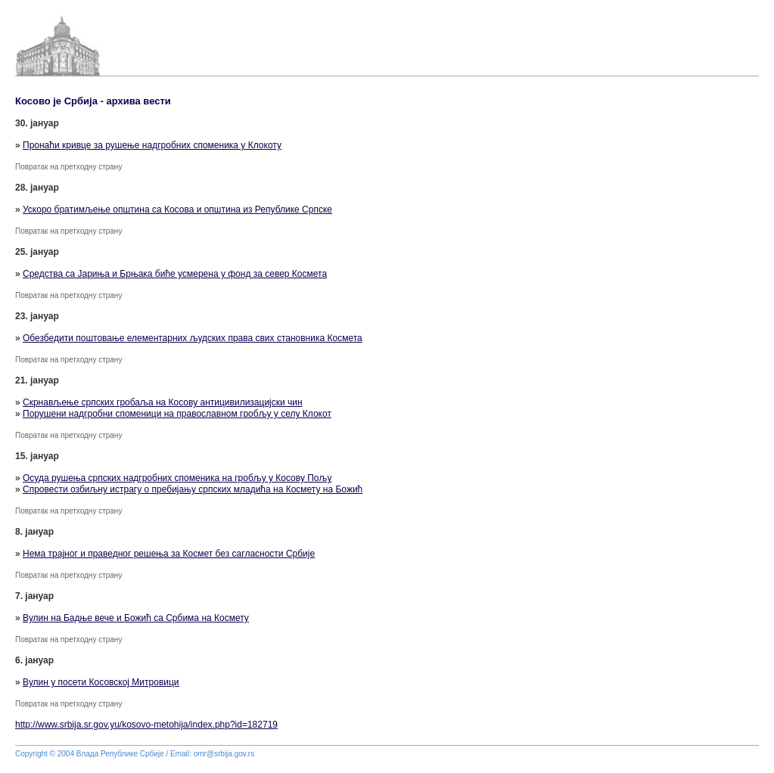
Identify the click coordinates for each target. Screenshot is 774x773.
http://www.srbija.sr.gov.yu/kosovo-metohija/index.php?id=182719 (146, 724)
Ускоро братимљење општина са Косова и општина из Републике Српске (177, 209)
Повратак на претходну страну (68, 167)
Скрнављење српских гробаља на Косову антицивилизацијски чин (163, 402)
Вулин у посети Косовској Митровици (101, 682)
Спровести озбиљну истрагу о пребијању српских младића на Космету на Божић (192, 489)
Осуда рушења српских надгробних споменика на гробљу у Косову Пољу (177, 478)
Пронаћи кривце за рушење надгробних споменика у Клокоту (152, 145)
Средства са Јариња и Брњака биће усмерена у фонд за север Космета (175, 274)
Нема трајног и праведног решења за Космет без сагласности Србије (169, 553)
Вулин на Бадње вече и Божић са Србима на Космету (136, 618)
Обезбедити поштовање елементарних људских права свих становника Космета (192, 338)
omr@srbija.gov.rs (224, 754)
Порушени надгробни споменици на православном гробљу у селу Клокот (177, 413)
